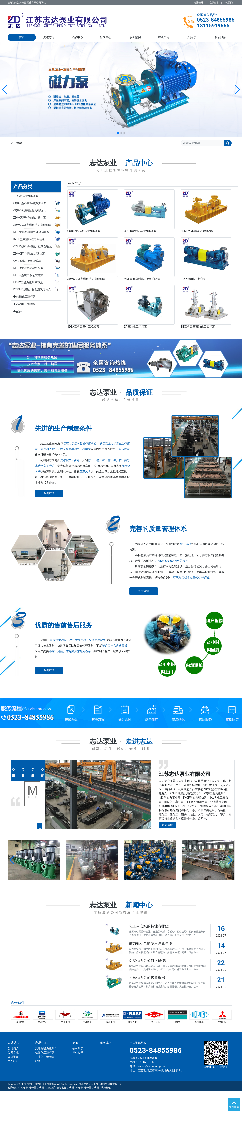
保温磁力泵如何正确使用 (149, 961)
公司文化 (13, 1052)
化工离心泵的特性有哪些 (149, 926)
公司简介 (13, 1048)
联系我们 (230, 2)
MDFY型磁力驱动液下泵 (37, 282)
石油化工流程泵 (24, 304)
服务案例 (135, 37)
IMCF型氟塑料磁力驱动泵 (37, 239)
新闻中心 (105, 37)
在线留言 (214, 2)
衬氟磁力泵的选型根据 (147, 978)
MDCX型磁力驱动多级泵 (37, 268)
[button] (4, 89)
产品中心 (77, 37)
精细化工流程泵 (24, 296)
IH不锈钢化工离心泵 (193, 278)
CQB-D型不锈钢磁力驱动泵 (37, 203)
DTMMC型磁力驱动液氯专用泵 (37, 289)
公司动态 (77, 1048)
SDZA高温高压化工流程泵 (83, 326)
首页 (21, 37)
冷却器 (24, 1087)
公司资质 (13, 1056)
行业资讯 (77, 1052)
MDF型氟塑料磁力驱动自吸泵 (37, 232)
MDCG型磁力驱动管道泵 (37, 275)
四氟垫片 (50, 1087)
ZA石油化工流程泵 (135, 326)
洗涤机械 (106, 1087)
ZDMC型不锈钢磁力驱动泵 (37, 218)
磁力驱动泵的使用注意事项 (150, 943)
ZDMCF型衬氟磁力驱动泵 (37, 254)
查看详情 (49, 493)
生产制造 (13, 1061)
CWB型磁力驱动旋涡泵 (37, 261)
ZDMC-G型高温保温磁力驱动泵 (37, 225)
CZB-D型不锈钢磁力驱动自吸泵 (37, 246)
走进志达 (198, 2)
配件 (17, 311)
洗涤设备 (61, 1087)
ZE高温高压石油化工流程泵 (198, 326)
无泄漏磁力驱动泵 (25, 196)
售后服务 (220, 37)
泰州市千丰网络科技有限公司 (106, 1084)
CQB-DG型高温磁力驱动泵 (37, 210)
